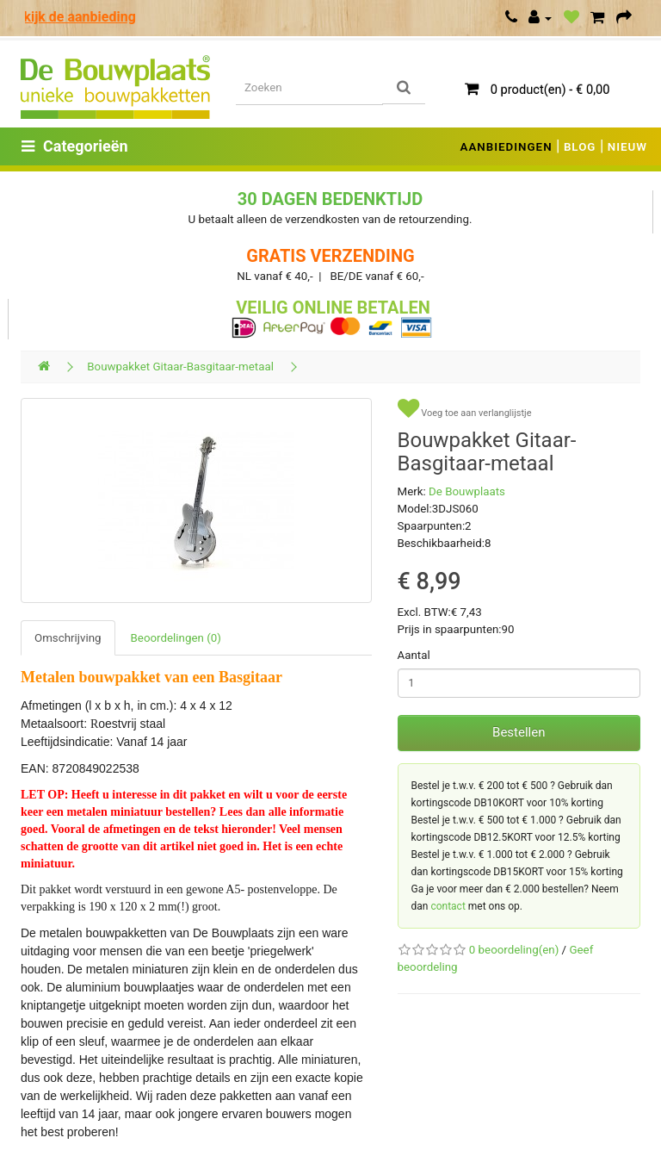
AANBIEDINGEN (506, 146)
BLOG (580, 146)
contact (447, 906)
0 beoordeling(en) (514, 949)
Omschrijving (68, 637)
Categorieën (75, 146)
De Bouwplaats (467, 491)
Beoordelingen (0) (176, 637)
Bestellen (518, 732)
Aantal (414, 655)
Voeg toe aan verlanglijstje (465, 409)
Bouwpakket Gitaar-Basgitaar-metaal (180, 366)
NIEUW (627, 146)
